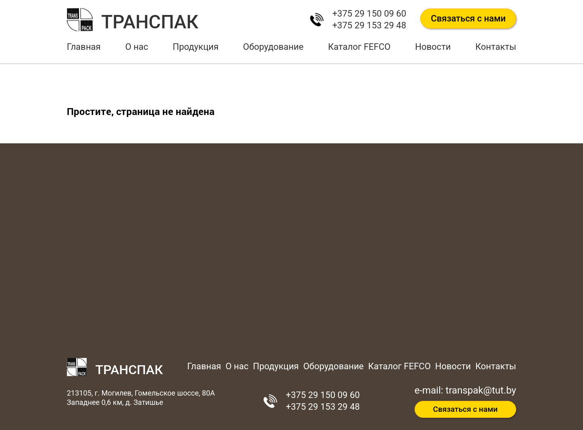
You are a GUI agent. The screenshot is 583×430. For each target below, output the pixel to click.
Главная (84, 47)
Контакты (495, 47)
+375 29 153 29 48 (369, 25)
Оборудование (273, 47)
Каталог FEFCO (359, 47)
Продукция (196, 47)
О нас (136, 47)
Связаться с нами (468, 18)
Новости (433, 47)
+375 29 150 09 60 (369, 14)
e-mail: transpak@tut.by (465, 390)
